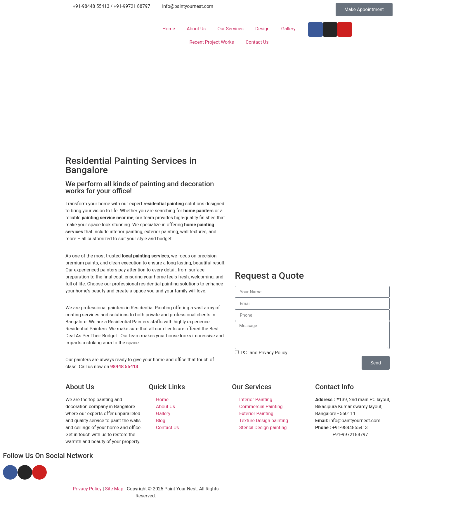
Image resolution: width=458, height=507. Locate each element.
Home (168, 28)
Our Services (230, 28)
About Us (196, 28)
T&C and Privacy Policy (263, 352)
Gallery (288, 28)
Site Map (114, 489)
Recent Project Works (211, 42)
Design (262, 28)
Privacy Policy (87, 489)
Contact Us (257, 42)
